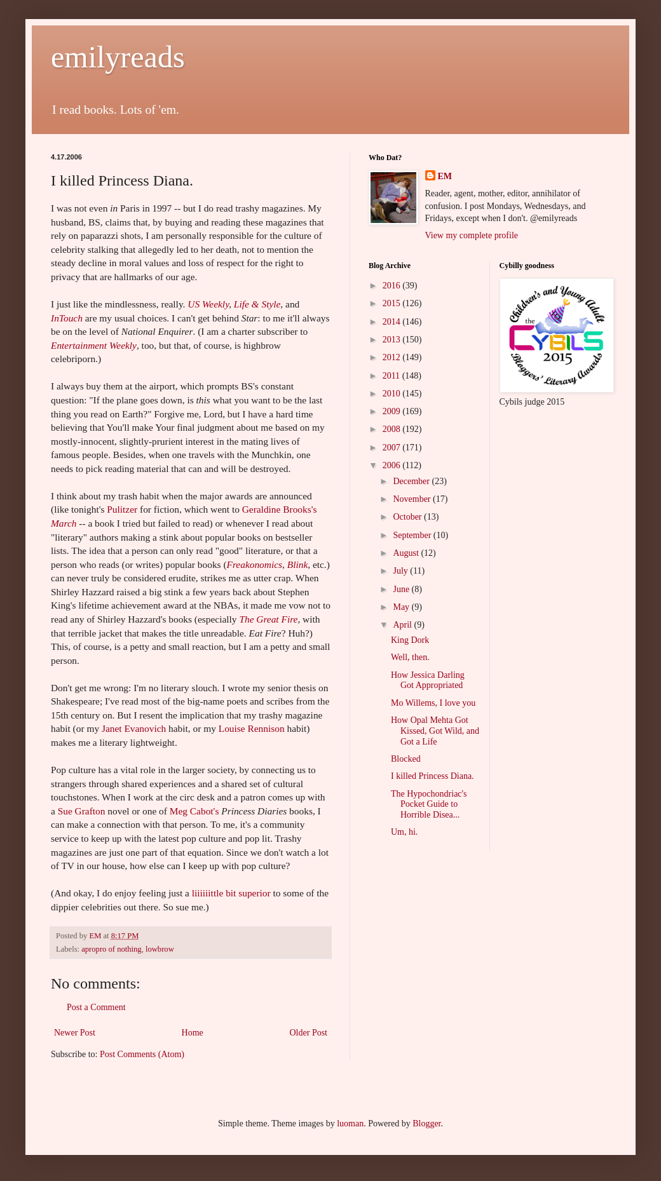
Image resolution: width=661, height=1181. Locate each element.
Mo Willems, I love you (433, 703)
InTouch (67, 318)
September (413, 535)
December (412, 481)
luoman (350, 1123)
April (403, 625)
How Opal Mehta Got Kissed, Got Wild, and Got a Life (435, 730)
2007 (393, 447)
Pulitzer (123, 509)
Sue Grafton (83, 811)
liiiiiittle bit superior (232, 892)
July (401, 571)
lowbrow (160, 949)
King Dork (410, 640)
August (407, 553)
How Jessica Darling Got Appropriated (428, 680)
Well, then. (410, 657)
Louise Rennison (253, 728)
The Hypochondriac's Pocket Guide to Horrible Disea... (429, 804)
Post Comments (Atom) (142, 1054)
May (402, 607)
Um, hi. (404, 832)
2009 (393, 411)
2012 (393, 357)
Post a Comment (96, 1007)
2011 (392, 376)
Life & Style (257, 304)
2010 (393, 393)
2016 (393, 285)
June (402, 589)
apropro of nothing (111, 949)
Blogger (426, 1123)
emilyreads (118, 57)
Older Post (309, 1032)
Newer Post (74, 1032)
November (413, 499)
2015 (393, 303)
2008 (393, 429)
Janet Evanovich (135, 728)
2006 (393, 465)
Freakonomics (254, 564)
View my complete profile (472, 235)
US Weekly (208, 304)
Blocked (406, 759)
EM (445, 176)
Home (192, 1032)
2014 (393, 322)
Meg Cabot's (195, 811)
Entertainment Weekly (94, 345)
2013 (393, 339)
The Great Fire (268, 619)
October (408, 517)
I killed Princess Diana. (432, 776)
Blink (297, 564)
